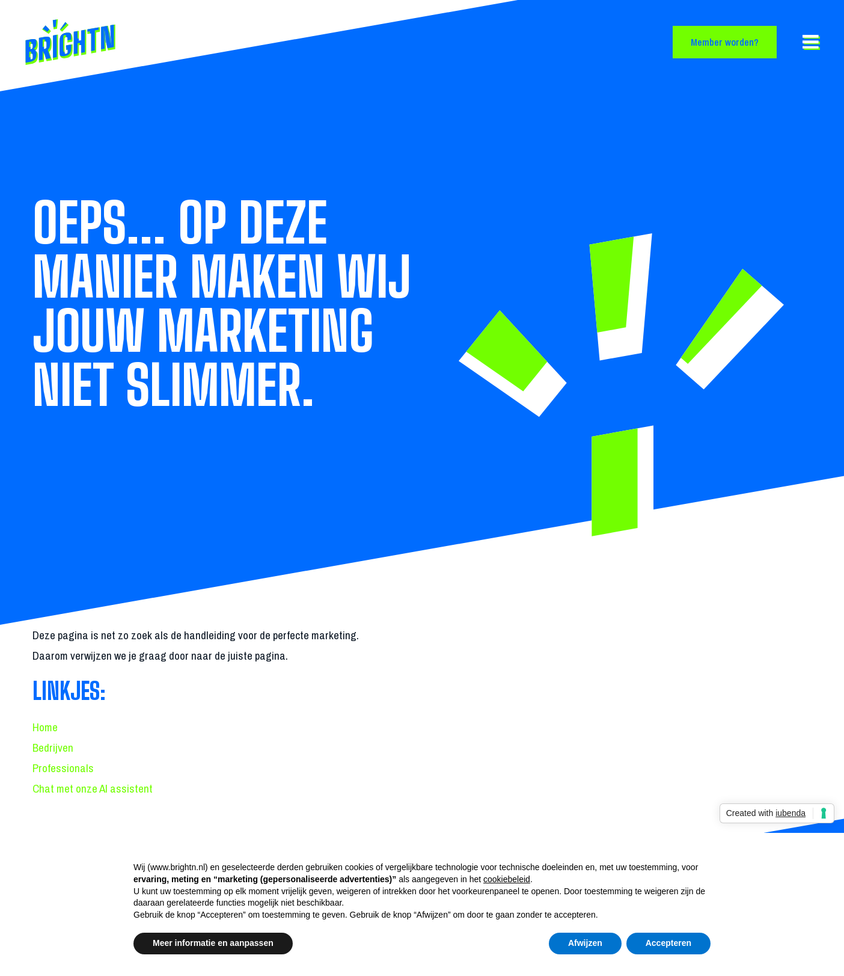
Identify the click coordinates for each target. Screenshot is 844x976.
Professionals (63, 768)
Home (45, 727)
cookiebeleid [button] (506, 879)
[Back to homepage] (114, 42)
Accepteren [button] (668, 943)
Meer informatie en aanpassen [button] (213, 943)
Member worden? (725, 42)
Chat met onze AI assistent (92, 788)
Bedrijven (52, 747)
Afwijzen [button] (585, 943)
